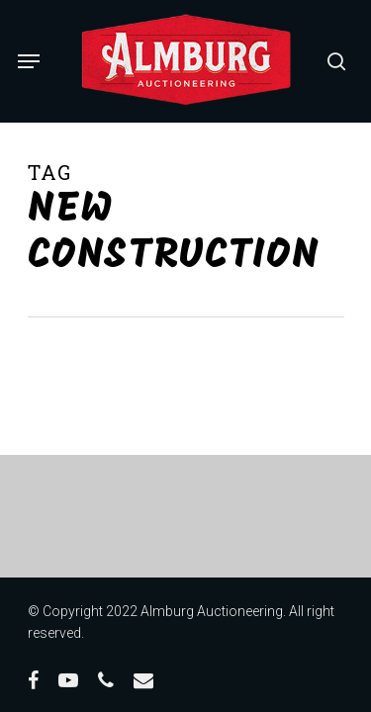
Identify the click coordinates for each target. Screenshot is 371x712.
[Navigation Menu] (29, 61)
